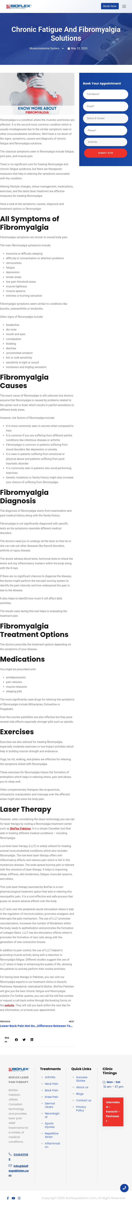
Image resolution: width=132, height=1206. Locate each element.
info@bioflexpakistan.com (19, 1170)
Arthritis (50, 1077)
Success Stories (81, 1079)
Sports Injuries (50, 1125)
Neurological (52, 1115)
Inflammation (52, 1145)
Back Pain (51, 1090)
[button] (16, 1040)
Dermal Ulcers (50, 1105)
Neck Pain (51, 1084)
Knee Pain (51, 1097)
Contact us (83, 1100)
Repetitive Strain (51, 1135)
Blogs (80, 1094)
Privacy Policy (81, 1108)
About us (82, 1087)
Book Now (110, 6)
